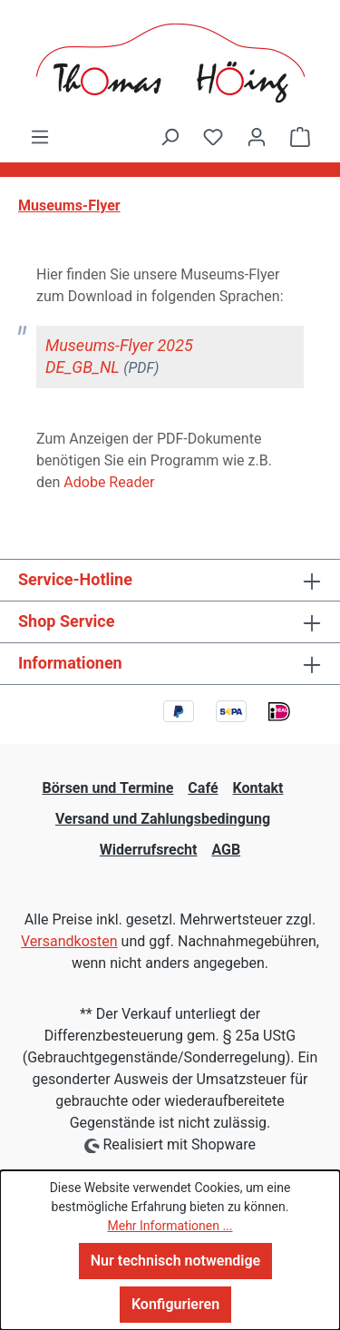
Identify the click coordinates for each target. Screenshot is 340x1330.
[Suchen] (169, 137)
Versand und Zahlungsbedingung (162, 818)
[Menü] (40, 137)
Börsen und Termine (108, 788)
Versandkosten (69, 941)
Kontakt (258, 788)
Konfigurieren (175, 1304)
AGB (225, 849)
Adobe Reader (108, 482)
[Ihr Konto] (256, 137)
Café (203, 788)
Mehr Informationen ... (169, 1225)
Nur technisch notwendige (175, 1260)
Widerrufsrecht (149, 849)
